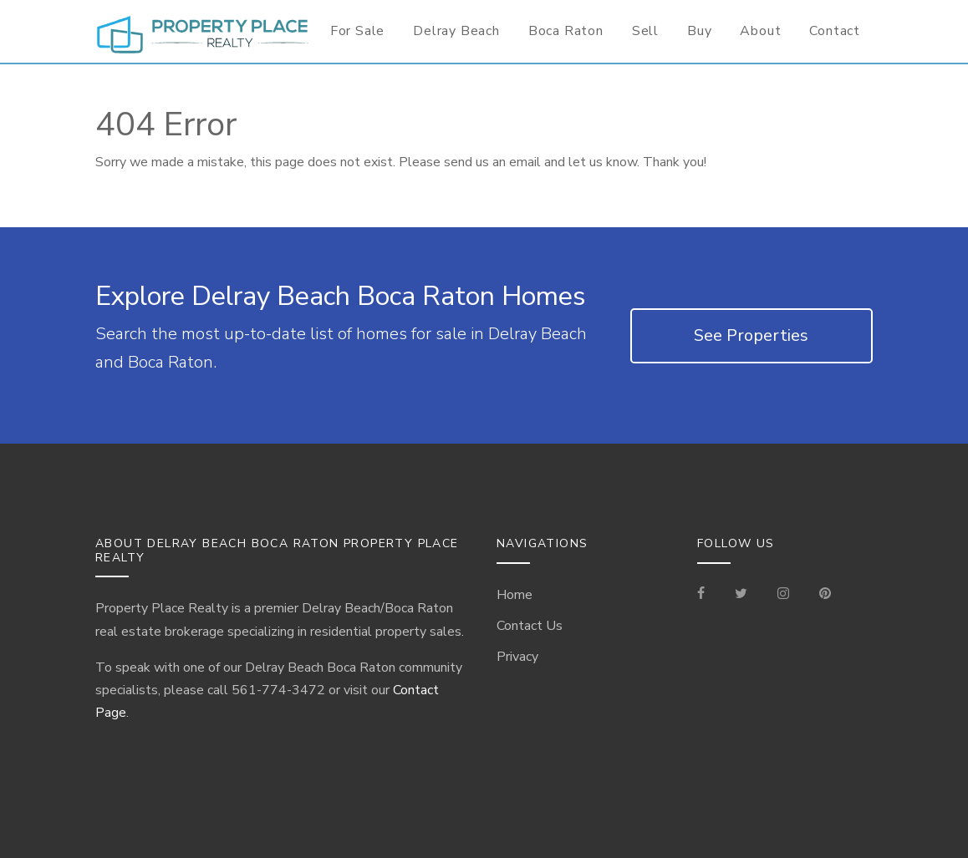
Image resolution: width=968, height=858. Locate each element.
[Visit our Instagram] (783, 595)
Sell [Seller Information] (645, 31)
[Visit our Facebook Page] (707, 595)
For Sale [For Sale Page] (357, 31)
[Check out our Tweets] (741, 595)
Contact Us (530, 626)
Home (514, 595)
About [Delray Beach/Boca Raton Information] (760, 31)
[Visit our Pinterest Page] (825, 595)
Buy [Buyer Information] (699, 31)
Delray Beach (456, 31)
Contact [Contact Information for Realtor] (834, 31)
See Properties (751, 335)
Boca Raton (566, 31)
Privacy (517, 656)
